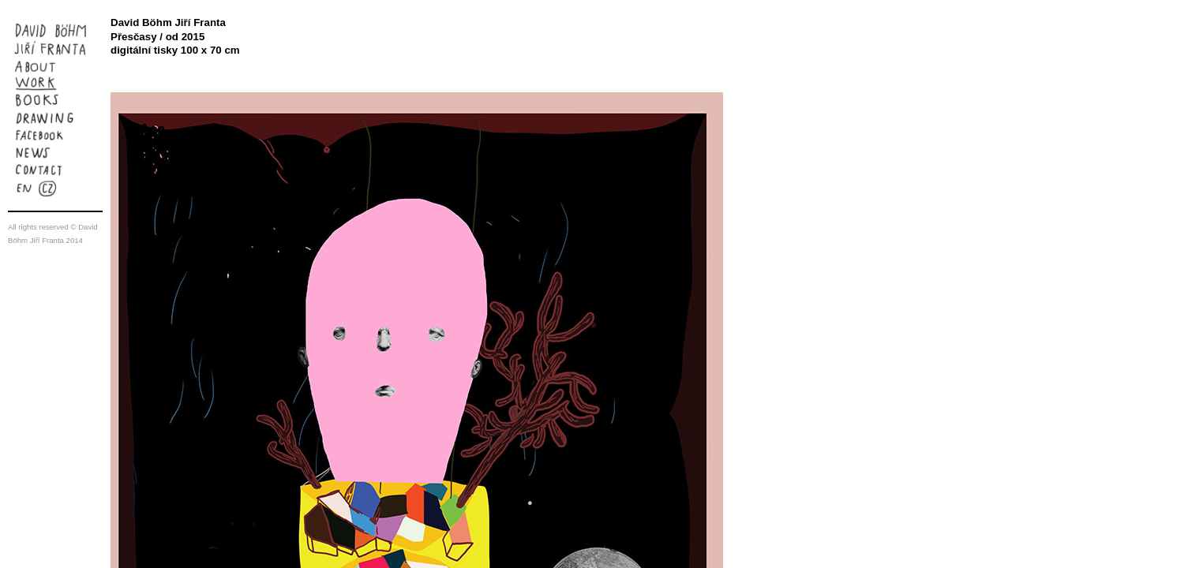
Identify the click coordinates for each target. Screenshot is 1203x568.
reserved (53, 226)
